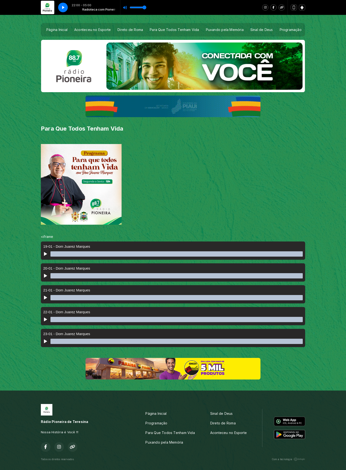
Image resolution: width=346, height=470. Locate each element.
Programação (291, 30)
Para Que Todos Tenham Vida (174, 30)
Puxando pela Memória (225, 30)
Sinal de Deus (261, 30)
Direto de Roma (130, 30)
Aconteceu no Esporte (92, 30)
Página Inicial (57, 30)
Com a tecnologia (288, 459)
